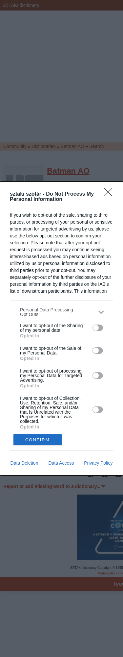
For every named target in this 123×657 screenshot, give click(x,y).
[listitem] (61, 312)
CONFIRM (37, 439)
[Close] (110, 194)
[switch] (97, 328)
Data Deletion (24, 463)
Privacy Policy (98, 463)
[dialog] (61, 328)
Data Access (61, 463)
